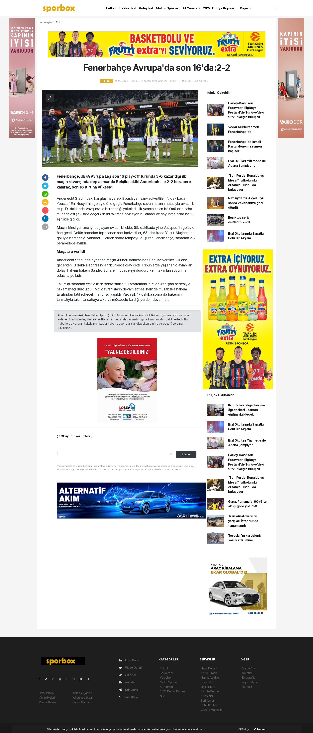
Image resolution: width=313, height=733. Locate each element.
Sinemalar (207, 696)
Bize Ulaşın (129, 697)
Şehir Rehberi (209, 705)
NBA (162, 696)
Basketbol (127, 8)
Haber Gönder (81, 702)
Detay (244, 729)
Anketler (247, 673)
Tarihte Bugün (210, 691)
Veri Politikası (47, 702)
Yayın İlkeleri (47, 697)
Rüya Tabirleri (250, 682)
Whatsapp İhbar (82, 697)
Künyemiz (129, 689)
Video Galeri (130, 667)
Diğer (244, 8)
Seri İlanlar (207, 700)
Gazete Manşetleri (212, 709)
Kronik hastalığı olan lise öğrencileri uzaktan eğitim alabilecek (246, 410)
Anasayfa (46, 22)
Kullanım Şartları (82, 693)
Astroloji (247, 686)
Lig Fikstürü (208, 686)
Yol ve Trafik (209, 673)
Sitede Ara (248, 668)
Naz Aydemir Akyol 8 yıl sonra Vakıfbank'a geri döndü (246, 202)
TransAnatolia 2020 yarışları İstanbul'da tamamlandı (243, 521)
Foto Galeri (129, 660)
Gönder (186, 454)
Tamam (260, 729)
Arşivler (127, 682)
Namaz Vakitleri (210, 677)
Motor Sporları (167, 8)
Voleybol (146, 8)
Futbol (111, 8)
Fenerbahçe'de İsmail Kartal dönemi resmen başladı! (245, 146)
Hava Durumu (209, 668)
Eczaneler (207, 682)
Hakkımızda (46, 693)
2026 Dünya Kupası (218, 8)
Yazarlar (127, 675)
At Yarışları (191, 8)
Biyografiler (249, 677)
